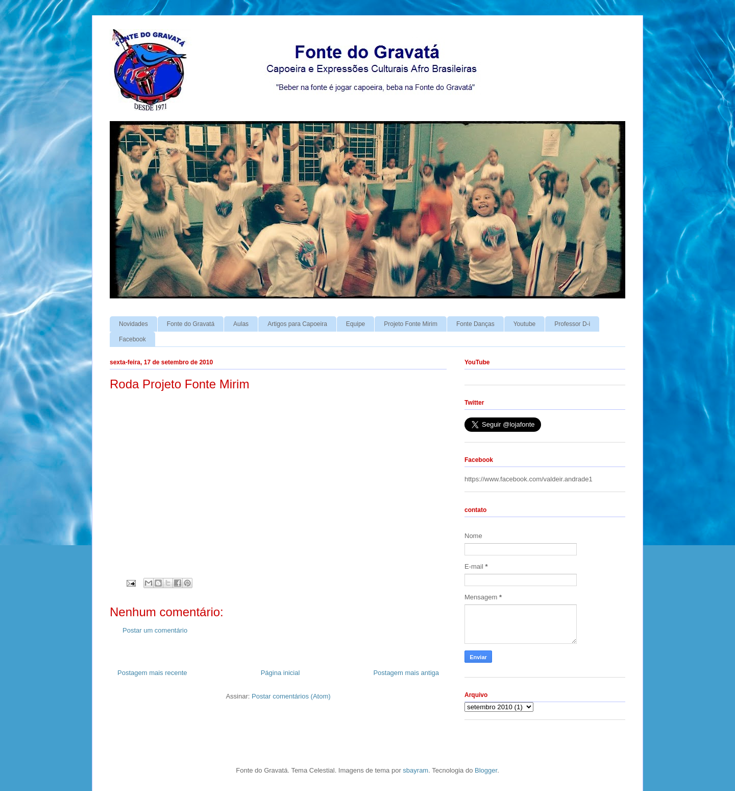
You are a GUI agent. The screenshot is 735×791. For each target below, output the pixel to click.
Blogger (486, 770)
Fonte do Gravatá (190, 324)
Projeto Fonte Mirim (410, 324)
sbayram (415, 770)
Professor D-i (572, 324)
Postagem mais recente (152, 673)
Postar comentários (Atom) (291, 696)
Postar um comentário (154, 630)
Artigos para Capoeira (297, 324)
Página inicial (280, 673)
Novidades (133, 324)
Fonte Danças (475, 324)
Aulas (241, 324)
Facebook (132, 339)
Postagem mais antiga (406, 673)
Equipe (355, 324)
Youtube (524, 324)
